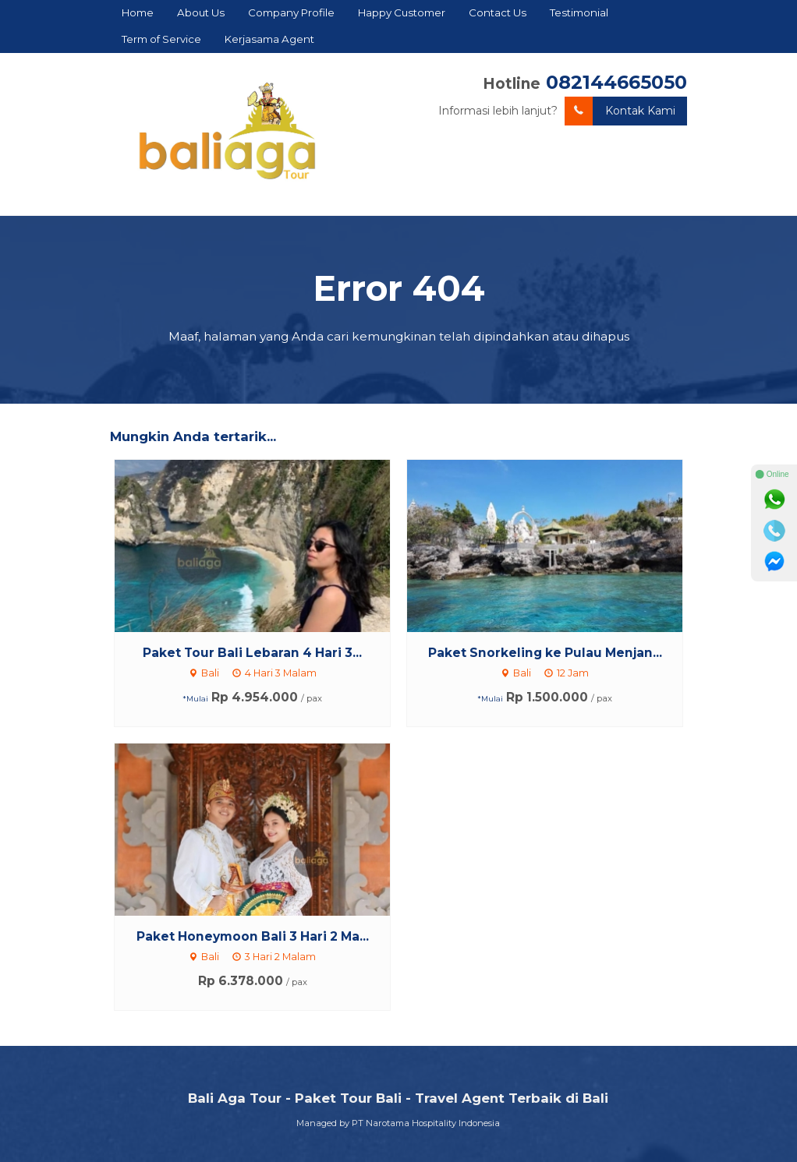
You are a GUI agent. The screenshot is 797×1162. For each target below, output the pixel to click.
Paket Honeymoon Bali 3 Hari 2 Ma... (252, 936)
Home (138, 12)
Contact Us (497, 12)
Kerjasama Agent (269, 39)
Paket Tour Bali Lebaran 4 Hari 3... (252, 652)
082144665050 (616, 82)
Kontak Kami (620, 111)
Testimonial (579, 12)
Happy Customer (401, 12)
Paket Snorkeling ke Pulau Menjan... (545, 652)
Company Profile (291, 12)
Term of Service (161, 39)
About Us (201, 12)
